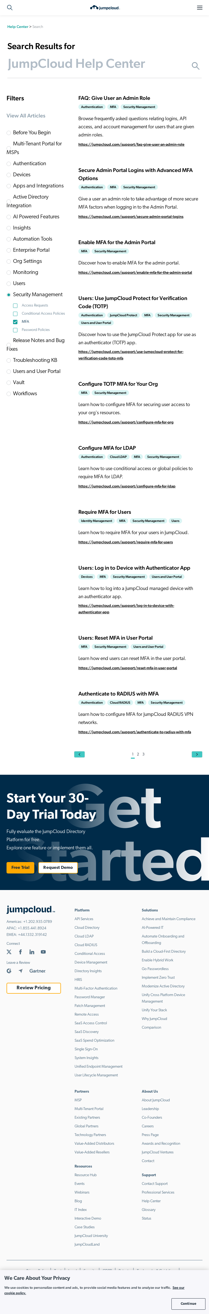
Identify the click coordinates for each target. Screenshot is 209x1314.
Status (146, 1219)
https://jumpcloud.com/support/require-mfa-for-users (125, 542)
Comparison (151, 1028)
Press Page (150, 1135)
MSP (78, 1100)
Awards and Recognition (161, 1144)
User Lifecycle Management (96, 1075)
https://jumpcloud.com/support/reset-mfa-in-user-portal (127, 668)
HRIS (78, 980)
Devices (21, 175)
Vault (18, 382)
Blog (78, 1201)
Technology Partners (90, 1135)
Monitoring (25, 272)
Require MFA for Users (104, 512)
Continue (188, 1304)
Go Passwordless (155, 969)
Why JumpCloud (154, 1019)
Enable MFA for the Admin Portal (116, 242)
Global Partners (87, 1126)
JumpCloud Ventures (158, 1152)
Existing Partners (87, 1118)
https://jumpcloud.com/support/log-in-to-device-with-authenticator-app (126, 608)
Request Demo (58, 868)
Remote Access (87, 1015)
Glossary (148, 1210)
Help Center (17, 26)
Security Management (38, 295)
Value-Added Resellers (92, 1152)
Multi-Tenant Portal (89, 1109)
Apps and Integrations (38, 186)
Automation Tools (32, 239)
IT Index (81, 1210)
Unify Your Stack (154, 1010)
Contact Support (155, 1184)
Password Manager (90, 997)
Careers (148, 1126)
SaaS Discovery (87, 1032)
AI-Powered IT (153, 928)
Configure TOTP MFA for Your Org (118, 384)
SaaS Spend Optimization (94, 1041)
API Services (84, 919)
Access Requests (35, 306)
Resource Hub (86, 1175)
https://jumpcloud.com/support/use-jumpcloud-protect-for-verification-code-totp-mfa (130, 354)
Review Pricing (34, 988)
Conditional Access (90, 954)
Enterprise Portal (31, 250)
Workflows (25, 394)
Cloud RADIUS (86, 945)
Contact (148, 1161)
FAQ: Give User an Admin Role (114, 98)
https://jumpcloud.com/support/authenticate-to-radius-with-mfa (134, 732)
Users (19, 283)
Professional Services (158, 1193)
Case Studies (85, 1227)
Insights (22, 228)
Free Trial (20, 868)
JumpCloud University (91, 1236)
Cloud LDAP (84, 937)
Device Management (91, 963)
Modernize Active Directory (163, 986)
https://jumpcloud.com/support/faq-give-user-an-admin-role (131, 144)
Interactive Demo (88, 1219)
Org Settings (27, 261)
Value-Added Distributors (94, 1144)
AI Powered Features (36, 217)
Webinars (82, 1193)
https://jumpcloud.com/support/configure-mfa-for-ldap (127, 486)
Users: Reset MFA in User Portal (115, 637)
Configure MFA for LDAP (107, 448)
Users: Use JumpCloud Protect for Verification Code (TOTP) (132, 302)
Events (80, 1184)
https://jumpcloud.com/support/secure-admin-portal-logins (130, 216)
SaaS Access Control (91, 1023)
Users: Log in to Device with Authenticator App (134, 567)
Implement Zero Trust (158, 978)
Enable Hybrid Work (157, 960)
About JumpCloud (156, 1100)
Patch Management (90, 1006)
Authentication (29, 164)
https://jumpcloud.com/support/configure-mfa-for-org (126, 422)
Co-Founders (152, 1118)
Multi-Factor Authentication (96, 989)
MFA (25, 322)
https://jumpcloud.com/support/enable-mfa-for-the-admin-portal (135, 272)
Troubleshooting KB (35, 360)
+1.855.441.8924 (32, 928)
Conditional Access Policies (43, 314)
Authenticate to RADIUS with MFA (118, 693)
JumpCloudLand (87, 1245)
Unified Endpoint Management (98, 1067)
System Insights (87, 1058)
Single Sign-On (86, 1049)
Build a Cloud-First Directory (164, 952)
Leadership (150, 1109)
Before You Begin (32, 133)
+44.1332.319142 (32, 935)
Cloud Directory (87, 928)
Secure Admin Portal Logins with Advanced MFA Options (135, 174)
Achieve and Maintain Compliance (168, 919)
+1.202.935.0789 (37, 922)
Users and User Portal (36, 371)
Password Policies (36, 330)
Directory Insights (88, 971)
